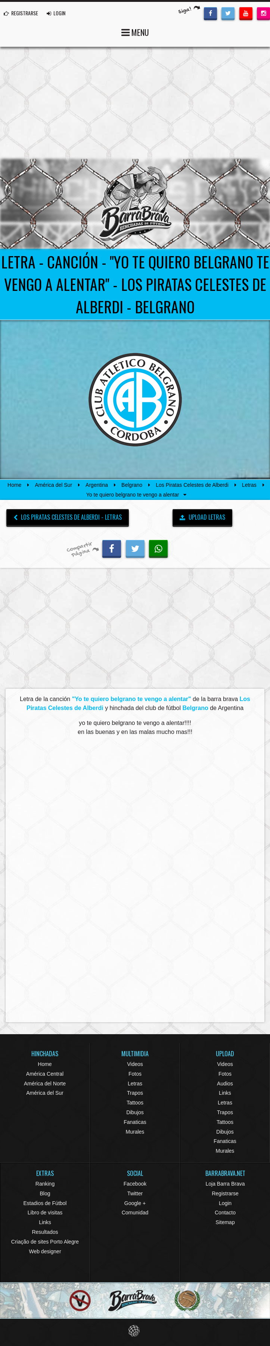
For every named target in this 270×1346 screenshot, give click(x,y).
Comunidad (135, 1213)
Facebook (135, 1184)
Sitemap (225, 1222)
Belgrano (131, 485)
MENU (135, 31)
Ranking (45, 1184)
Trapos (135, 1093)
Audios (225, 1084)
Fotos (135, 1074)
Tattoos (135, 1103)
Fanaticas (135, 1122)
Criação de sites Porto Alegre (45, 1242)
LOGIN (56, 13)
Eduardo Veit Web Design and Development (135, 1331)
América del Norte (45, 1084)
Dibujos (135, 1112)
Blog (45, 1193)
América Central (44, 1074)
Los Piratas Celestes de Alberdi (192, 485)
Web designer (45, 1251)
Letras (249, 485)
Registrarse (225, 1193)
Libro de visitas (45, 1213)
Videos (135, 1064)
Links (225, 1093)
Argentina (97, 485)
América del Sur (53, 485)
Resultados (45, 1232)
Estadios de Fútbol (45, 1203)
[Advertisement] (135, 102)
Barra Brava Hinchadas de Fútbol (135, 203)
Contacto (225, 1213)
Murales (135, 1132)
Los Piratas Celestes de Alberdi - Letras (67, 517)
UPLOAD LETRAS (202, 517)
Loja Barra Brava (225, 1184)
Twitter (135, 1193)
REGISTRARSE (21, 13)
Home (14, 485)
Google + (135, 1203)
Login (225, 1203)
